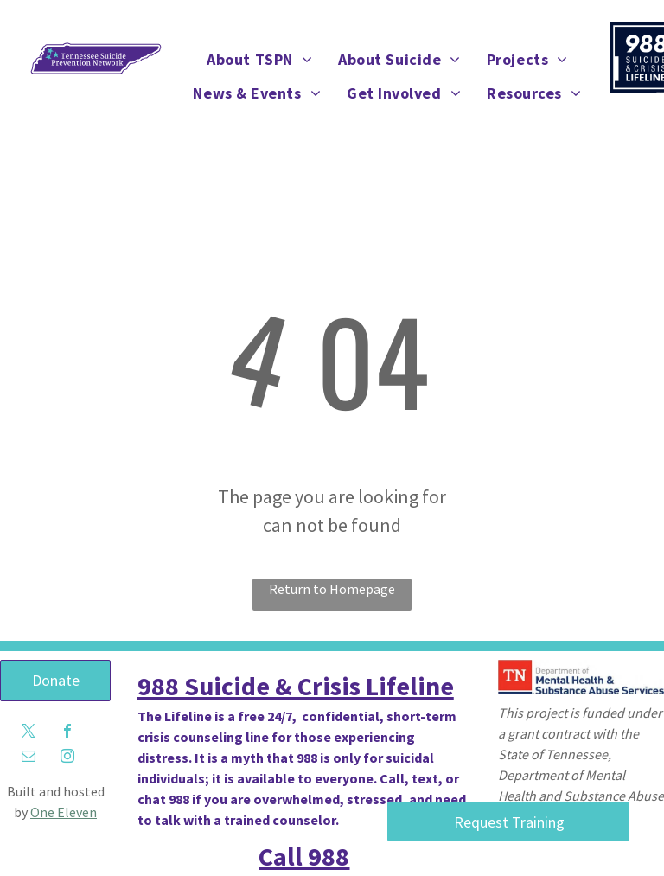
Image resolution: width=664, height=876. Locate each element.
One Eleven (63, 812)
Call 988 (304, 856)
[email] (28, 757)
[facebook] (67, 732)
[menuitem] (259, 59)
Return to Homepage (332, 589)
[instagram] (67, 757)
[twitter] (28, 732)
